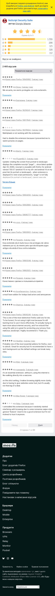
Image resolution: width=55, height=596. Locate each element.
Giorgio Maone (23, 23)
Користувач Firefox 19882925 (18, 270)
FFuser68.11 (21, 159)
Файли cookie (22, 567)
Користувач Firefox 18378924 (18, 130)
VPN (4, 536)
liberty (18, 151)
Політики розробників (14, 479)
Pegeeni (19, 278)
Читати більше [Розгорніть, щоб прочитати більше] (8, 182)
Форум (6, 488)
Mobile (5, 514)
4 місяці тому (27, 222)
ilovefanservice (22, 291)
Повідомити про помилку (15, 492)
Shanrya (19, 305)
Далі (40, 425)
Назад (15, 425)
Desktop (6, 510)
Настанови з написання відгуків (19, 497)
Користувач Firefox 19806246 (18, 315)
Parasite (19, 240)
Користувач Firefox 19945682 (18, 79)
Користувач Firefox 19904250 (18, 195)
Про (4, 460)
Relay (5, 541)
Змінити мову (8, 587)
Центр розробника (12, 474)
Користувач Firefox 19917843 (18, 120)
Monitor (6, 545)
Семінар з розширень (13, 470)
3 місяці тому (37, 79)
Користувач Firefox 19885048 (18, 261)
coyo (18, 222)
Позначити (6, 95)
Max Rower (20, 396)
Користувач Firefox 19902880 (18, 205)
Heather (19, 341)
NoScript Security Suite (20, 20)
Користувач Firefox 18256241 (17, 110)
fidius (18, 403)
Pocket (6, 550)
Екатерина (20, 100)
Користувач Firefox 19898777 (18, 215)
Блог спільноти (10, 483)
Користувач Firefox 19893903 (18, 232)
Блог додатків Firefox (13, 465)
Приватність (7, 567)
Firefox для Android (25, 6)
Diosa (18, 87)
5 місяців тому (27, 362)
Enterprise (7, 519)
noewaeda (20, 370)
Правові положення (40, 567)
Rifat (18, 362)
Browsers (7, 532)
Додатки (7, 456)
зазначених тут (27, 571)
